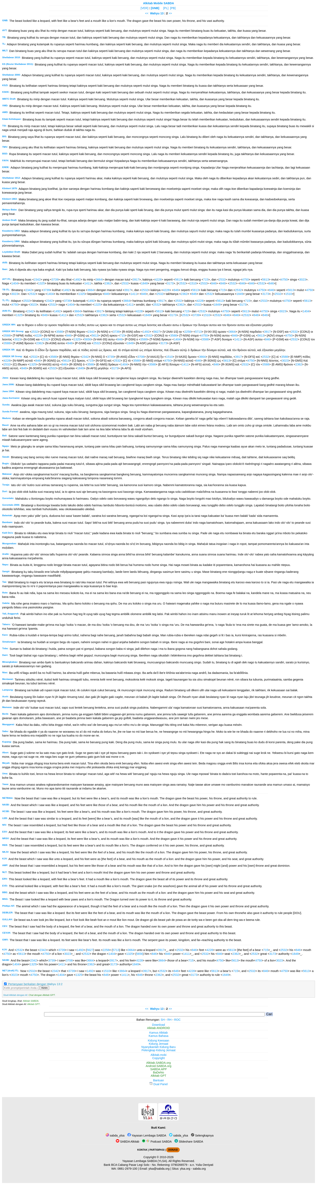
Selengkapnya (202, 1135)
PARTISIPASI (156, 1149)
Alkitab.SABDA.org (158, 1062)
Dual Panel (158, 1084)
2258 (187, 331)
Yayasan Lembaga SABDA (146, 1135)
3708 (141, 356)
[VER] (144, 8)
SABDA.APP (158, 1069)
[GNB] (155, 8)
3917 (136, 279)
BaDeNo (158, 1072)
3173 (170, 283)
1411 (88, 283)
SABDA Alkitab (127, 1141)
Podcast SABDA (157, 1141)
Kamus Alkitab (158, 1032)
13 (162, 13)
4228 (158, 279)
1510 (193, 283)
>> (170, 13)
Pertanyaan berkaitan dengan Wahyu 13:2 (35, 984)
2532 (222, 279)
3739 (55, 279)
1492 (77, 279)
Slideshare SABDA (188, 1141)
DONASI (173, 1149)
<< (146, 13)
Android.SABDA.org (158, 1066)
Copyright (158, 1058)
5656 (87, 339)
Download (158, 1024)
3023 (302, 279)
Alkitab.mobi (158, 1054)
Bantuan (158, 1080)
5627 (157, 331)
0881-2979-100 (127, 1168)
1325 (41, 283)
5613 (178, 279)
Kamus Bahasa (158, 1035)
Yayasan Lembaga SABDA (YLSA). (145, 1161)
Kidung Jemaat (158, 1043)
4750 (245, 279)
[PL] (166, 8)
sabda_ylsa (115, 1135)
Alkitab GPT (33, 1004)
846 (213, 283)
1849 (144, 283)
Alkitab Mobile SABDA (158, 3)
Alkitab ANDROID (158, 1028)
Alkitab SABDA (30, 1001)
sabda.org (199, 1168)
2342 (37, 279)
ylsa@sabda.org (158, 1168)
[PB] (172, 8)
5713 (198, 331)
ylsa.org (185, 1168)
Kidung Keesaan (158, 1040)
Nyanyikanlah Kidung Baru (158, 1047)
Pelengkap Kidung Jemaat (158, 1050)
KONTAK (142, 1149)
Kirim (44, 987)
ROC (177, 1019)
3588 (59, 331)
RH (169, 1019)
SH (163, 1019)
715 (205, 279)
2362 (108, 283)
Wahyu (155, 13)
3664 (99, 279)
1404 (15, 283)
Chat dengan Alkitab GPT (42, 995)
